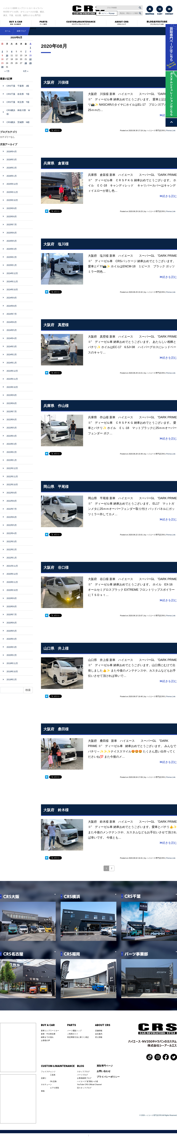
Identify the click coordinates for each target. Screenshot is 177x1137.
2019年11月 (12, 663)
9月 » (25, 71)
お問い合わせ (103, 1071)
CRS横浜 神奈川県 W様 (18, 112)
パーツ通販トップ (74, 1031)
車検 (43, 1091)
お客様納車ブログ (84, 1078)
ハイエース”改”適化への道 (87, 1081)
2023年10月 (12, 387)
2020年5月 (12, 631)
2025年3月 (12, 249)
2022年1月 (12, 557)
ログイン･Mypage (108, 13)
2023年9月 (12, 395)
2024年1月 (12, 362)
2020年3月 (12, 647)
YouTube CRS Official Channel (89, 1084)
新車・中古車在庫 (48, 1034)
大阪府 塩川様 (56, 244)
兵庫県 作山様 (56, 406)
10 (7, 55)
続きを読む (168, 196)
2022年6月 (12, 517)
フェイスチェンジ (48, 1071)
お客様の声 (45, 1040)
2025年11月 (12, 192)
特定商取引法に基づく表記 (78, 1037)
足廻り (43, 1078)
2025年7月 (12, 224)
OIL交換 (53, 1081)
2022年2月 (12, 549)
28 (26, 63)
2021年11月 (12, 566)
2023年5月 (12, 427)
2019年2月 (12, 679)
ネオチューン (46, 1084)
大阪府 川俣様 (56, 82)
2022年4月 (12, 533)
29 (30, 63)
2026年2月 (12, 167)
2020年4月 (12, 639)
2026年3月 (12, 159)
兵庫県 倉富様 (56, 163)
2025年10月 (12, 200)
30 (2, 67)
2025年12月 (12, 184)
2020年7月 (12, 614)
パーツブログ (82, 1075)
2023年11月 (12, 379)
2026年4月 (12, 151)
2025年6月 (12, 232)
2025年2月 (12, 257)
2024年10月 (12, 289)
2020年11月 (12, 582)
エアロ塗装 (54, 1088)
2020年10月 (12, 590)
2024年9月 (12, 297)
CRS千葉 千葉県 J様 (18, 86)
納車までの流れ (47, 1037)
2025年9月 (12, 208)
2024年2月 (12, 354)
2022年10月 (12, 484)
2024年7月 (12, 314)
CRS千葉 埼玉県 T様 (18, 102)
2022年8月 (12, 501)
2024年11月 (12, 281)
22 (30, 59)
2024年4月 (12, 338)
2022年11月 (12, 476)
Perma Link (170, 130)
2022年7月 (12, 509)
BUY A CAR (48, 1025)
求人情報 (98, 1037)
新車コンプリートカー (50, 1031)
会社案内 (98, 1034)
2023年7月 (12, 411)
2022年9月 (12, 492)
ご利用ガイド (72, 1034)
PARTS (71, 1025)
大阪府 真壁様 (56, 325)
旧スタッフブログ (84, 1088)
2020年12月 (12, 574)
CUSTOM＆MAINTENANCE (58, 1066)
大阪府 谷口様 (56, 567)
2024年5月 (12, 330)
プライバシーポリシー (108, 1077)
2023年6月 (12, 419)
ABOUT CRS (102, 1025)
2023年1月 (12, 460)
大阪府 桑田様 (56, 729)
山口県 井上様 (56, 648)
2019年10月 (12, 671)
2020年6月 (12, 622)
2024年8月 (12, 306)
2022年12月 (12, 468)
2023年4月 (12, 436)
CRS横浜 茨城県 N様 (18, 122)
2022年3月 (12, 541)
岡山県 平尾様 (56, 487)
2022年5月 (12, 525)
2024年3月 (12, 346)
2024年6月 (12, 322)
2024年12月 (12, 273)
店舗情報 (98, 1031)
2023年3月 (12, 444)
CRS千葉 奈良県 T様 (18, 94)
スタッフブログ (83, 1071)
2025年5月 (12, 241)
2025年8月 (12, 216)
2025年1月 (12, 265)
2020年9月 (12, 598)
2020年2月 (12, 655)
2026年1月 (12, 176)
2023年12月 (12, 371)
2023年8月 (12, 403)
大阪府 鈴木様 (56, 810)
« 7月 (7, 71)
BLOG (80, 1066)
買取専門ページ (105, 1066)
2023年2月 (12, 452)
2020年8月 (12, 606)
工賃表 (52, 1075)
